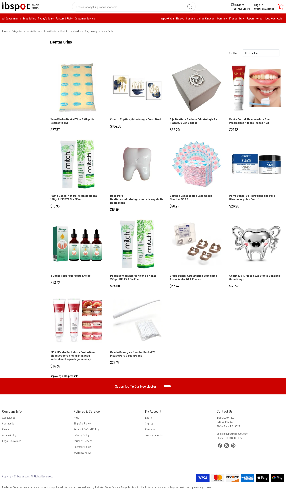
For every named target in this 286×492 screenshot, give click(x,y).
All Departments (11, 18)
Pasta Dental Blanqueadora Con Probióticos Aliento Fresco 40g (249, 120)
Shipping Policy (82, 423)
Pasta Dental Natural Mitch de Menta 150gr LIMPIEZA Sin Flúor (74, 197)
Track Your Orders (240, 8)
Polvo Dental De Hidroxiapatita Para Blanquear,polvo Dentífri (252, 197)
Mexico (180, 18)
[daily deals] (64, 18)
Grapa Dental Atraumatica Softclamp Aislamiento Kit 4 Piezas (193, 277)
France (233, 18)
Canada (190, 18)
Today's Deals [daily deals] (46, 18)
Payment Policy (82, 446)
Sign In (258, 5)
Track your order (154, 435)
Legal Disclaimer (11, 440)
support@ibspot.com (236, 433)
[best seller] (29, 18)
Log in (148, 417)
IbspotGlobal (167, 18)
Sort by (233, 53)
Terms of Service (83, 440)
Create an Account (264, 8)
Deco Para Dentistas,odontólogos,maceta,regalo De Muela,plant (136, 199)
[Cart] (281, 7)
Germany (222, 18)
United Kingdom (206, 18)
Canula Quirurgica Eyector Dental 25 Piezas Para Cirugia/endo (133, 353)
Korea (259, 18)
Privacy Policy (81, 435)
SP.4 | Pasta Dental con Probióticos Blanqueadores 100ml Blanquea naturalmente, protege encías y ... (73, 355)
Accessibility (9, 435)
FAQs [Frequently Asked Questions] (76, 417)
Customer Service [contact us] (84, 18)
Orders (237, 5)
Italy (241, 18)
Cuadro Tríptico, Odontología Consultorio (136, 119)
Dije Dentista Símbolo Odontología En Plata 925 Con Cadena (193, 120)
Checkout (150, 429)
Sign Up (149, 423)
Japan (250, 18)
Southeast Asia (273, 18)
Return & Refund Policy (86, 429)
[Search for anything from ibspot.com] (131, 6)
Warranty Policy (82, 452)
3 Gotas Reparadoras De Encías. (71, 275)
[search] (189, 6)
